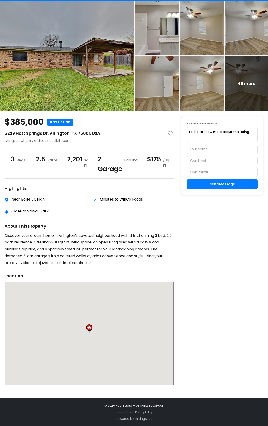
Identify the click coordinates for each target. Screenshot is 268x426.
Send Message (222, 184)
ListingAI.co (143, 418)
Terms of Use (124, 412)
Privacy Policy (143, 412)
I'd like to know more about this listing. (222, 135)
